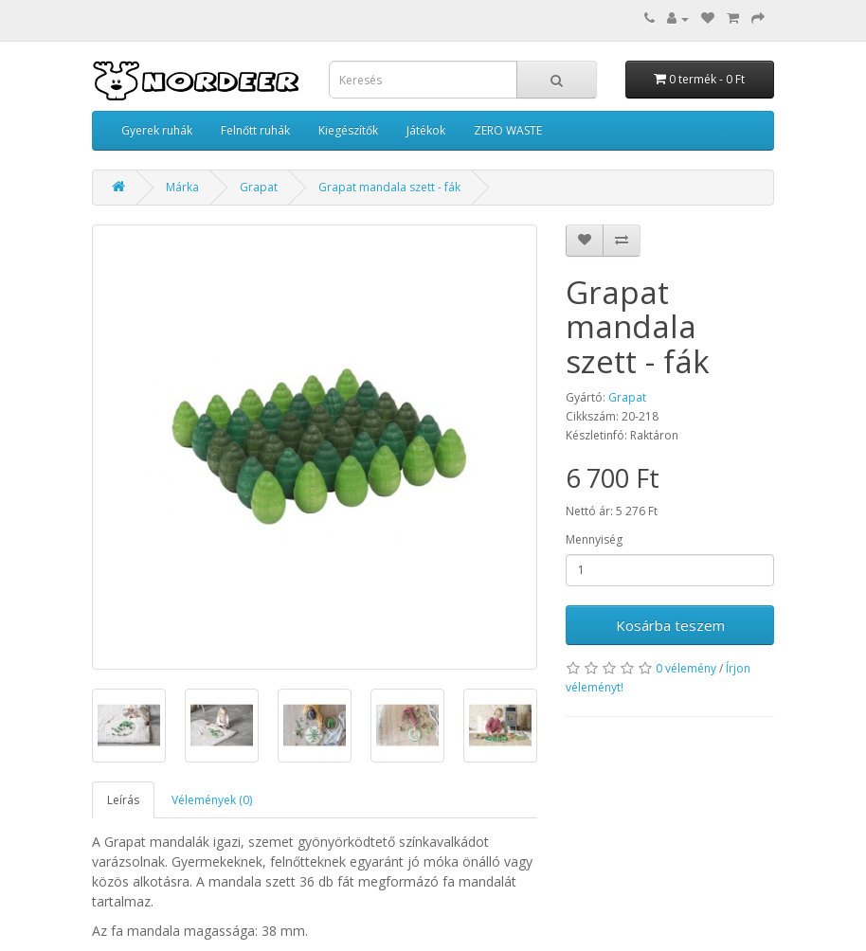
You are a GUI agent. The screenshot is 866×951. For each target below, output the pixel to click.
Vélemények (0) (211, 800)
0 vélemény (686, 668)
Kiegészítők (348, 130)
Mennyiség (594, 539)
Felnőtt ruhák (255, 130)
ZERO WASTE (508, 130)
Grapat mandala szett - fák (389, 187)
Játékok (425, 130)
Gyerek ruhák (156, 130)
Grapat (259, 187)
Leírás (123, 800)
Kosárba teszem (670, 625)
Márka (182, 187)
